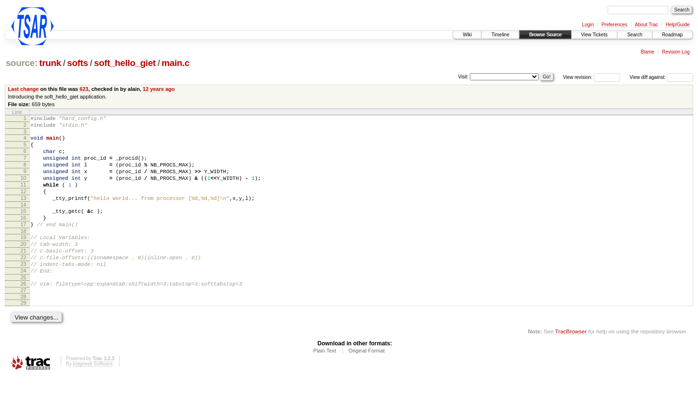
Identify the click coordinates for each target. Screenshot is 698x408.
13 (23, 214)
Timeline (500, 34)
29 (23, 334)
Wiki (467, 34)
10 (23, 189)
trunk (50, 63)
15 (23, 228)
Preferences (614, 24)
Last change (23, 89)
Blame (647, 52)
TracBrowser (571, 363)
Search (635, 34)
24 (23, 299)
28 (23, 328)
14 (23, 222)
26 (23, 314)
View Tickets (594, 34)
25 (23, 307)
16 (23, 236)
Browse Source (545, 34)
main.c (175, 63)
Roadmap (672, 34)
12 (23, 206)
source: (21, 63)
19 (23, 259)
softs (77, 63)
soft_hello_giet (124, 63)
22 (23, 283)
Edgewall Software (92, 395)
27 (23, 322)
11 (23, 197)
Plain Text (324, 382)
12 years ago (159, 89)
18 (23, 252)
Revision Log (676, 52)
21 (23, 275)
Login (588, 24)
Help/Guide (677, 24)
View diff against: (661, 77)
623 (83, 89)
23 (23, 291)
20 (23, 267)
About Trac (646, 24)
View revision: (578, 77)
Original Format (366, 382)
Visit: (463, 76)
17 (23, 244)
